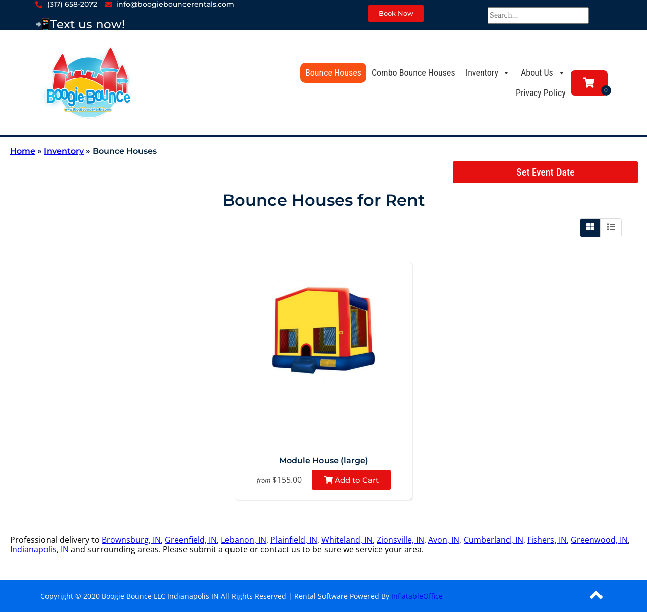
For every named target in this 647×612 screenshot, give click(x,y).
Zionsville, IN (400, 539)
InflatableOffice (417, 596)
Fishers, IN (547, 539)
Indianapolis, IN (39, 549)
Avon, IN (443, 539)
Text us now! (87, 24)
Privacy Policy (541, 92)
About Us (543, 72)
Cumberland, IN (493, 539)
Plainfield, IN (293, 539)
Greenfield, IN (191, 539)
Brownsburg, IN (131, 539)
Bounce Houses (333, 72)
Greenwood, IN (599, 539)
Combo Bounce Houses (413, 72)
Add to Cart (351, 480)
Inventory (488, 72)
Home (22, 151)
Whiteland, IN (347, 539)
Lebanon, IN (243, 539)
